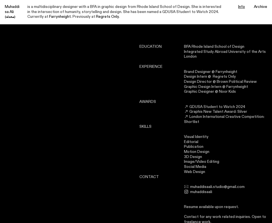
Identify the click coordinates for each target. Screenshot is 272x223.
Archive (260, 6)
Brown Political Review (237, 81)
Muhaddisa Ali (12, 9)
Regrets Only (107, 16)
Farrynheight (60, 16)
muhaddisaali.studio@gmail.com (217, 186)
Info (241, 6)
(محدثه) (10, 16)
